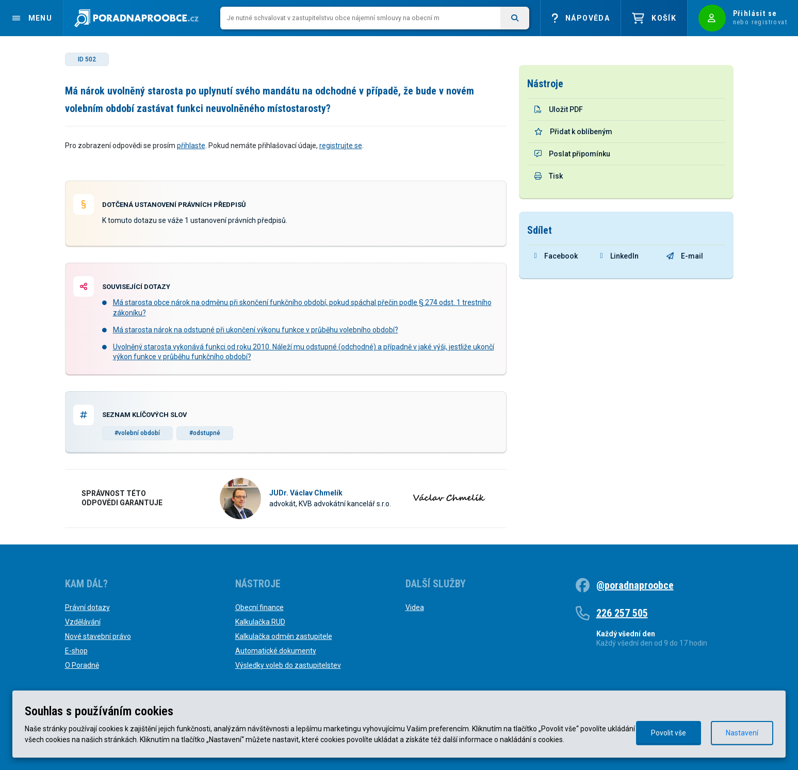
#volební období (137, 433)
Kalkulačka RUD (260, 622)
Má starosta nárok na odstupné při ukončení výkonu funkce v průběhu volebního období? (255, 330)
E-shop (76, 651)
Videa (414, 607)
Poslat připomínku (572, 154)
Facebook (556, 256)
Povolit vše (668, 733)
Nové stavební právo (98, 636)
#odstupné (204, 433)
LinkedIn (619, 256)
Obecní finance (259, 607)
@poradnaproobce (635, 585)
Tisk (548, 176)
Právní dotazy (87, 607)
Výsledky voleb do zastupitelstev (288, 665)
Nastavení (742, 733)
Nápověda (580, 18)
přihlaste (191, 145)
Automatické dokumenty (275, 651)
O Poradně (82, 665)
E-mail (684, 256)
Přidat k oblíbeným (573, 131)
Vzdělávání (83, 622)
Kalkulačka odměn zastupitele (283, 636)
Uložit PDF (558, 109)
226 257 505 (622, 613)
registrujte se (340, 145)
